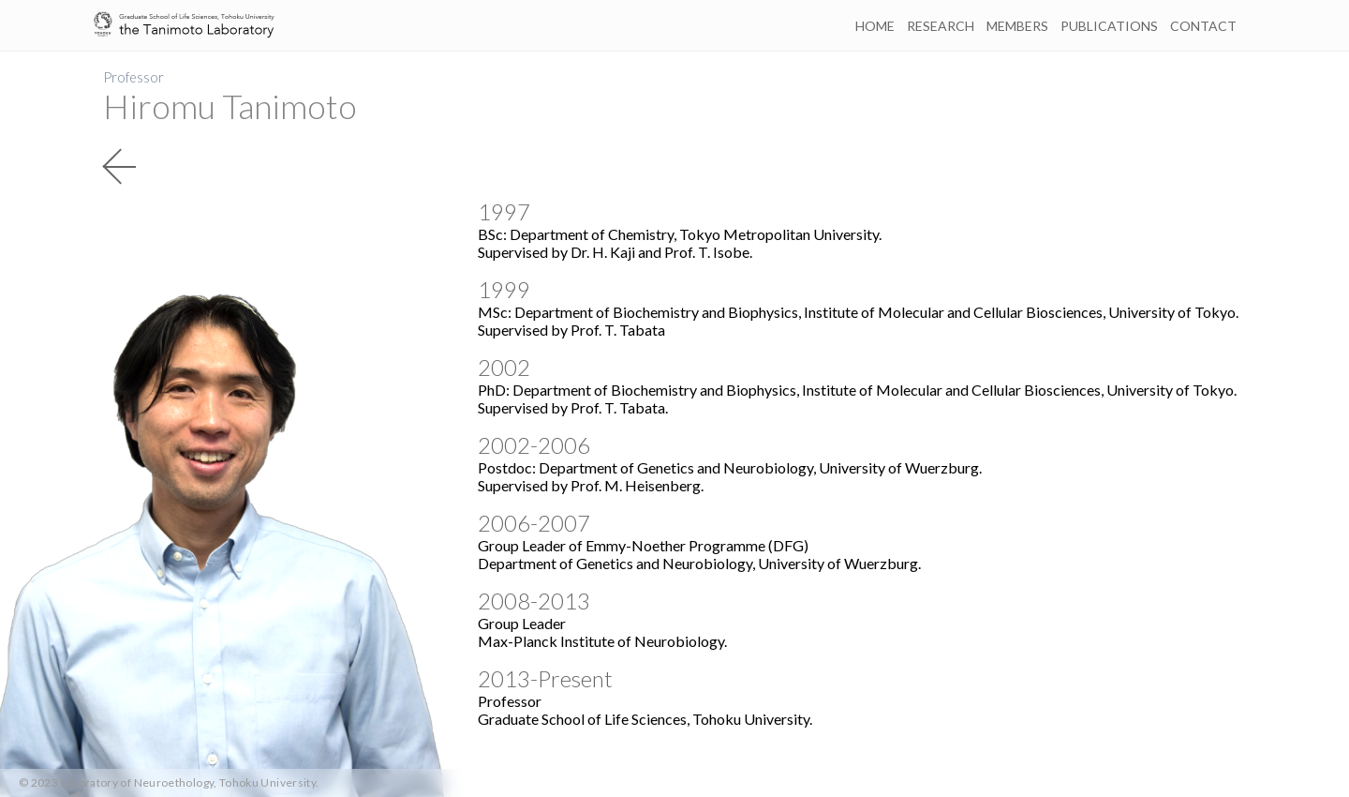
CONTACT (1203, 26)
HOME (875, 26)
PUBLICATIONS (1109, 26)
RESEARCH (940, 26)
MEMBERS (1017, 26)
